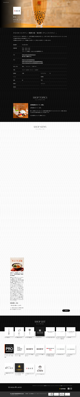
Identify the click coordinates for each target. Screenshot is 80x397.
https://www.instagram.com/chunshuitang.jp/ (32, 61)
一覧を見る (66, 310)
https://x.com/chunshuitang (28, 59)
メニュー (75, 2)
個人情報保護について (32, 393)
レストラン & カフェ (40, 385)
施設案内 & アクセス (47, 385)
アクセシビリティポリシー (43, 393)
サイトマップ (70, 385)
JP (68, 2)
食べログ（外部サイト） (27, 56)
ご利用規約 (26, 393)
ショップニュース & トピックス (55, 385)
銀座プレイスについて (64, 385)
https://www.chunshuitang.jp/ (29, 54)
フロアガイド (34, 385)
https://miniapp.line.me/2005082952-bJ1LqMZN (32, 63)
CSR (37, 393)
